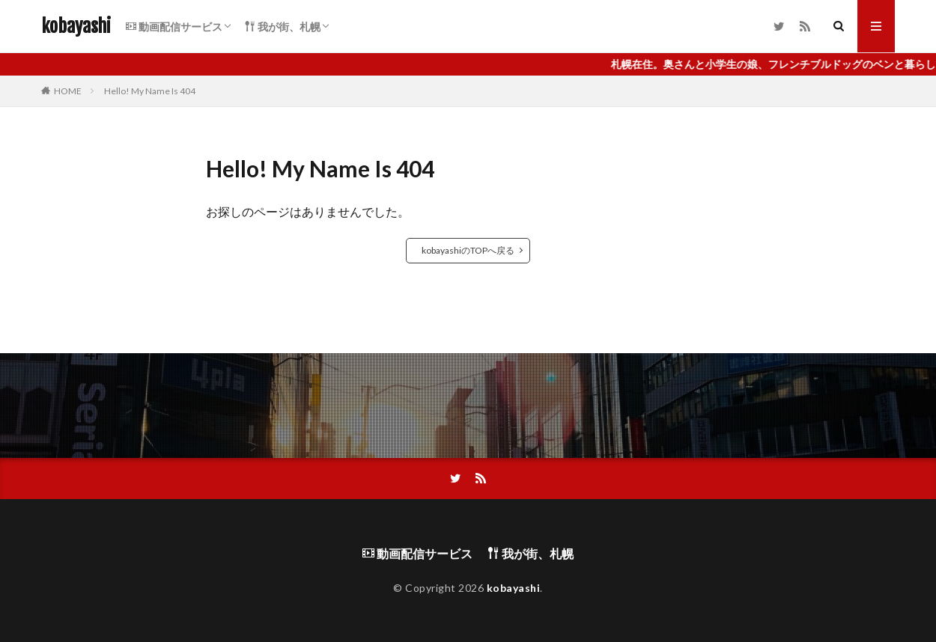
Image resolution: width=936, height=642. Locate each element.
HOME (68, 91)
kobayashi (76, 26)
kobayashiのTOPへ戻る (468, 250)
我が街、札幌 (282, 26)
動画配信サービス (174, 26)
